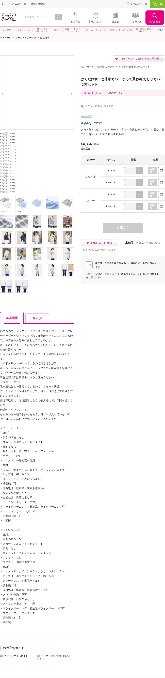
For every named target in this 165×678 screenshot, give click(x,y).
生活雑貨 (45, 37)
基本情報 (12, 318)
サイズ (37, 318)
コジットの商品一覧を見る (99, 106)
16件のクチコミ (115, 93)
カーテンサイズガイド (16, 656)
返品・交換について (149, 242)
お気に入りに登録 (101, 242)
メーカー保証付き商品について (53, 657)
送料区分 (85, 148)
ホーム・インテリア (25, 37)
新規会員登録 (37, 4)
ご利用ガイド (152, 274)
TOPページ (5, 37)
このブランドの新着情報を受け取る (140, 58)
